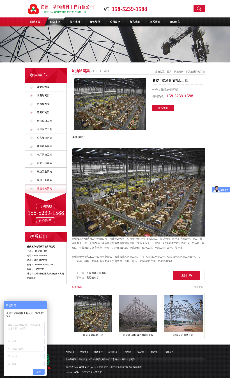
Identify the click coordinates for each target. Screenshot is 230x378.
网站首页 (35, 22)
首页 (169, 71)
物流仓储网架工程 (195, 71)
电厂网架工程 (44, 154)
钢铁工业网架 (44, 180)
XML (76, 372)
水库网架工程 (44, 129)
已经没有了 (92, 277)
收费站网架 (43, 95)
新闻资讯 (95, 22)
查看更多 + (199, 287)
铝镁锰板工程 (44, 121)
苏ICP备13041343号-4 (76, 367)
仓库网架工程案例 (96, 273)
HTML (69, 372)
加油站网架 (43, 87)
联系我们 (155, 22)
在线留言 (175, 22)
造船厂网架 (43, 112)
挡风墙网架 (43, 104)
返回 (186, 275)
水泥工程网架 (44, 163)
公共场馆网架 (44, 137)
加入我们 (135, 22)
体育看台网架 (44, 146)
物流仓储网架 (44, 188)
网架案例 (55, 22)
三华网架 (97, 372)
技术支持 (75, 22)
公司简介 (115, 22)
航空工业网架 (44, 171)
